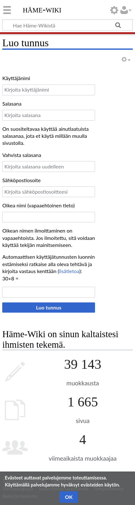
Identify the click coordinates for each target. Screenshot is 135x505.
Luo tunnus (48, 307)
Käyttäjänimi (16, 78)
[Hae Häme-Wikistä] (67, 24)
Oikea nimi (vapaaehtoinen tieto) (38, 205)
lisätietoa (69, 271)
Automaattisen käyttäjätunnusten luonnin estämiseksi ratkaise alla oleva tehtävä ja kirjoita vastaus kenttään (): (48, 264)
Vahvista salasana (21, 155)
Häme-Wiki (42, 9)
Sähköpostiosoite (21, 180)
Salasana (11, 103)
